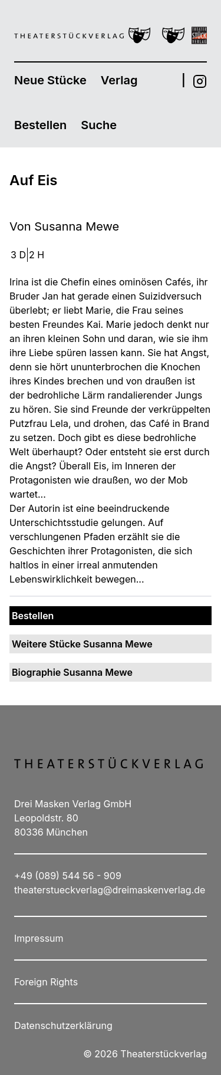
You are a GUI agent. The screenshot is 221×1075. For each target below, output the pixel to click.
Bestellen (40, 125)
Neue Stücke (50, 80)
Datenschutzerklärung (63, 1025)
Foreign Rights (46, 982)
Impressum (39, 938)
